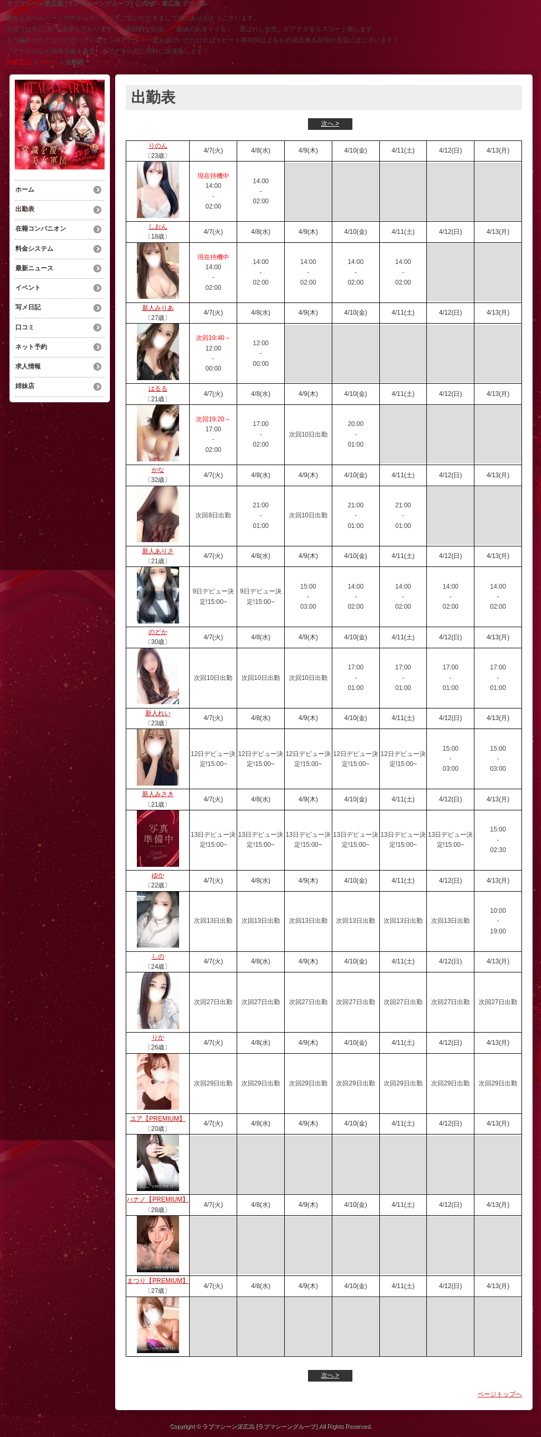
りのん (157, 145)
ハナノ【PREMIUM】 (158, 1199)
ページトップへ (500, 1394)
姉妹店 (24, 379)
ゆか (158, 875)
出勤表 (24, 208)
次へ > (330, 123)
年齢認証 (19, 62)
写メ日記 (27, 303)
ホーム (48, 62)
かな (158, 470)
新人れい (158, 713)
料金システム (34, 246)
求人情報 (27, 360)
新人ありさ (158, 551)
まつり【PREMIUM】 (158, 1280)
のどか (157, 632)
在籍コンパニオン (40, 227)
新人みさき (158, 794)
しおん (157, 226)
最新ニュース (34, 265)
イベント (27, 284)
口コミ (24, 322)
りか (158, 1037)
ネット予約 (30, 341)
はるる (157, 388)
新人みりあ (158, 307)
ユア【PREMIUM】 (157, 1118)
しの (158, 956)
